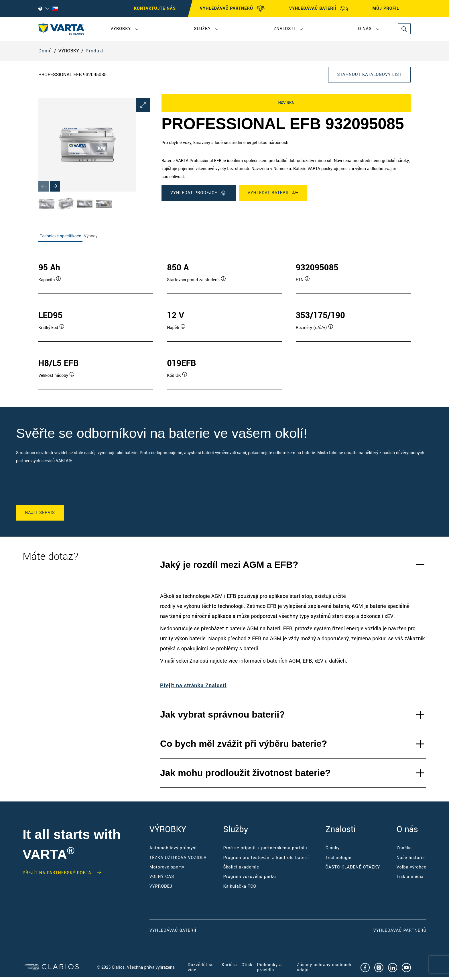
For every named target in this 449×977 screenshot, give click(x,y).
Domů (45, 51)
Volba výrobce (411, 867)
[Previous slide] (43, 186)
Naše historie (411, 858)
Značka (404, 848)
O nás (365, 29)
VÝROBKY (121, 29)
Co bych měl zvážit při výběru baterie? (243, 743)
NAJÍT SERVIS (40, 513)
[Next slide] (55, 186)
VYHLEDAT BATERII (273, 193)
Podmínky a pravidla (269, 967)
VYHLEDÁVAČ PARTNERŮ (232, 8)
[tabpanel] (224, 320)
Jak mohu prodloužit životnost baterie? (245, 773)
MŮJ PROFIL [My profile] (391, 9)
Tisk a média (410, 877)
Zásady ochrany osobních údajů (324, 967)
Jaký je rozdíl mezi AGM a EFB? (229, 565)
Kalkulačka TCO (239, 886)
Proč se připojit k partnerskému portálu (265, 848)
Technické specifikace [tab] (60, 236)
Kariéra (229, 965)
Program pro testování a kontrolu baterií (266, 858)
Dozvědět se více (201, 967)
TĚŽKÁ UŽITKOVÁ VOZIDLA (178, 858)
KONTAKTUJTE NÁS (155, 8)
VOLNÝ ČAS (161, 877)
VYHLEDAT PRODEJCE (198, 193)
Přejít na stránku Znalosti (193, 685)
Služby (202, 29)
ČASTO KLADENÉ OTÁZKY (353, 867)
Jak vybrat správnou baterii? (222, 714)
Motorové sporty (166, 867)
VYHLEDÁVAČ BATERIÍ (318, 8)
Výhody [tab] (91, 236)
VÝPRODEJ (160, 886)
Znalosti (284, 29)
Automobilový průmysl (173, 848)
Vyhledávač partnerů (399, 930)
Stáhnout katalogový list (369, 75)
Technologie (339, 858)
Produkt (95, 51)
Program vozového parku (249, 877)
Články (333, 848)
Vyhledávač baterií (172, 930)
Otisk (246, 965)
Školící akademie (241, 867)
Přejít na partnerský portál (58, 873)
